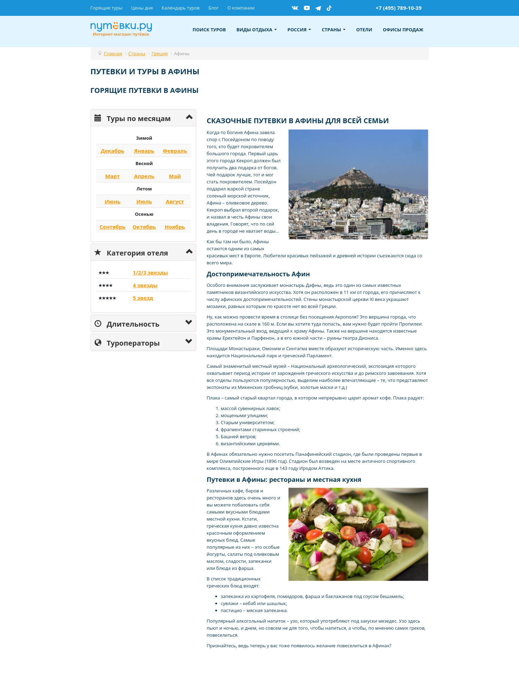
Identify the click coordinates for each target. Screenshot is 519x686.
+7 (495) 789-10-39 (399, 7)
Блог (213, 8)
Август (175, 201)
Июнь (113, 201)
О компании (241, 8)
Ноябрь (175, 226)
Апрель (144, 176)
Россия (299, 29)
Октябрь (144, 226)
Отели (364, 29)
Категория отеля (131, 252)
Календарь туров (181, 8)
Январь (144, 150)
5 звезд (143, 297)
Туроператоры (127, 342)
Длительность (127, 323)
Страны (334, 29)
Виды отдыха (256, 29)
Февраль (175, 150)
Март (112, 176)
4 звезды (145, 285)
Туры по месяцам (132, 117)
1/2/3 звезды (150, 272)
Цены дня (142, 8)
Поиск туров (209, 29)
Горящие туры (107, 8)
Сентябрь (113, 226)
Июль (144, 201)
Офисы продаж (403, 29)
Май (175, 176)
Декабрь (112, 150)
